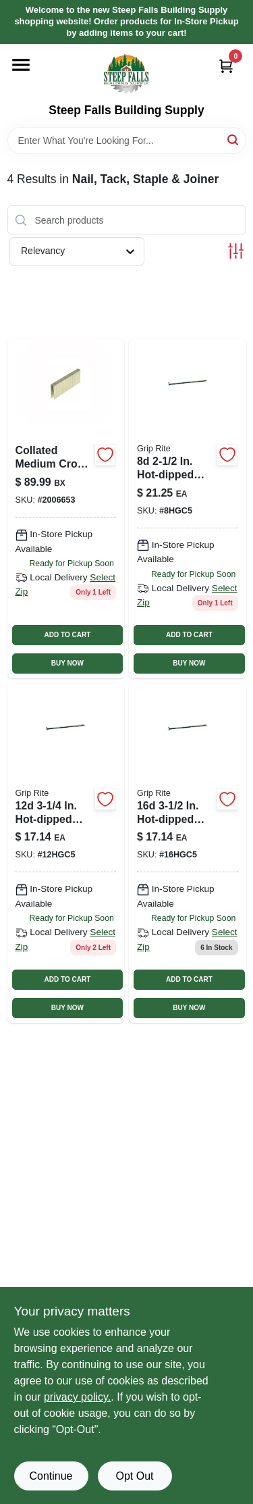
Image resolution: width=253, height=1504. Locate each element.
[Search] (234, 139)
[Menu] (21, 65)
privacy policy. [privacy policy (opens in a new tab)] (77, 1397)
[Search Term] (126, 140)
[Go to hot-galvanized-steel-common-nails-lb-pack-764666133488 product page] (66, 853)
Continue (50, 1476)
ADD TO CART (68, 634)
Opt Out (134, 1476)
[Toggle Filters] (236, 251)
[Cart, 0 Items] (226, 66)
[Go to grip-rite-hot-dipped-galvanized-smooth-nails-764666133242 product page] (187, 508)
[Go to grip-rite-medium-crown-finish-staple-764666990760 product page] (66, 508)
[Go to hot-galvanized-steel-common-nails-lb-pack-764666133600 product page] (187, 853)
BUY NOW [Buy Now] (67, 663)
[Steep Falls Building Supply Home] (126, 73)
